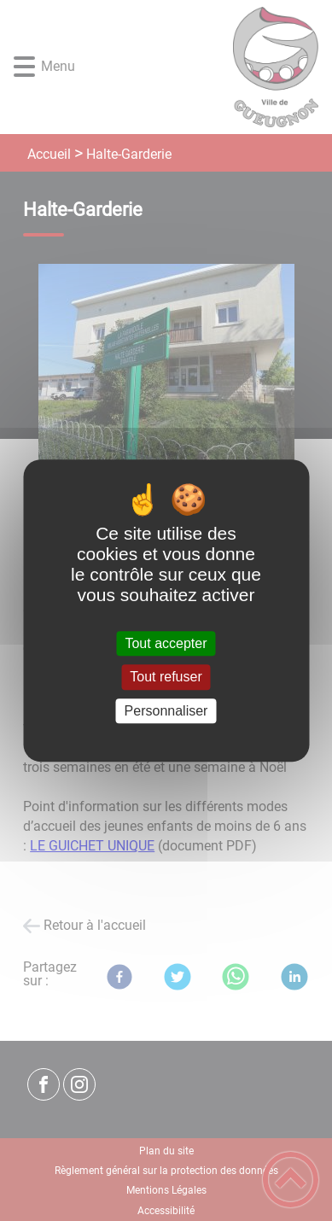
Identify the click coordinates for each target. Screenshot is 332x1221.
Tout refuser (165, 677)
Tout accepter (166, 643)
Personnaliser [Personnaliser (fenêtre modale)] (166, 711)
